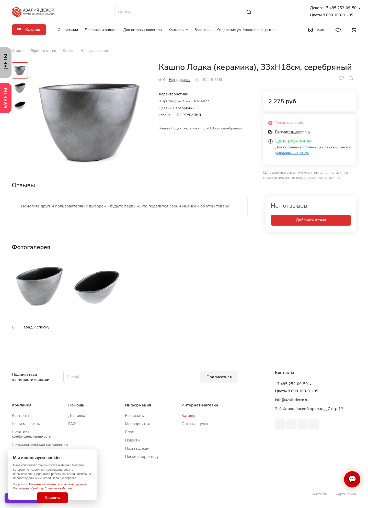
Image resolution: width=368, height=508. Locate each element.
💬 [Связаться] (352, 479)
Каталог (188, 415)
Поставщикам (137, 448)
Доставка (76, 415)
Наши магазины (26, 423)
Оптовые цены (194, 423)
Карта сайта (346, 494)
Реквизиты (135, 415)
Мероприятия (137, 423)
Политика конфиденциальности (31, 434)
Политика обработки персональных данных (57, 484)
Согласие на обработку (28, 488)
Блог (129, 432)
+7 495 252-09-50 (340, 8)
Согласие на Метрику (59, 488)
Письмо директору (142, 456)
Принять (52, 498)
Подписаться (219, 377)
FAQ (72, 423)
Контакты (20, 415)
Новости (132, 440)
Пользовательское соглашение (40, 444)
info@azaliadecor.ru (291, 399)
